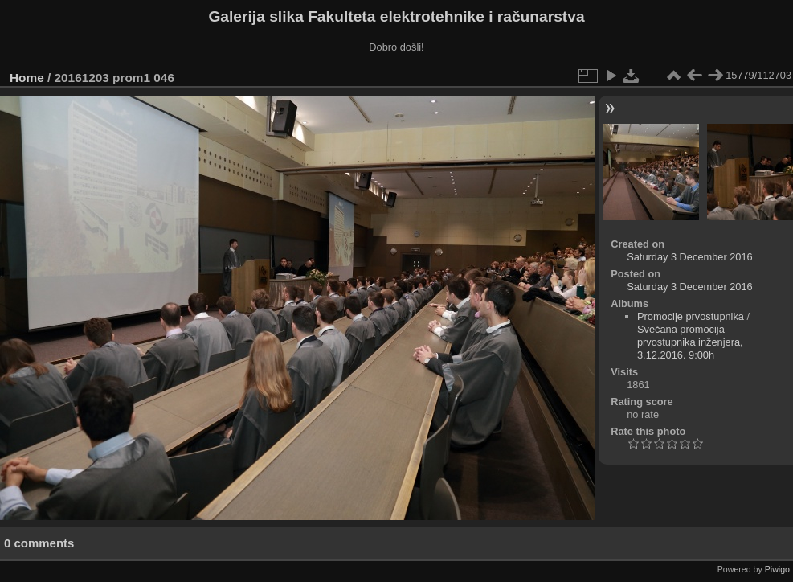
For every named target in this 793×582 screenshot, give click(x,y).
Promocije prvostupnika (690, 316)
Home (27, 77)
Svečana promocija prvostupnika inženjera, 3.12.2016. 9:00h (690, 342)
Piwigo (777, 569)
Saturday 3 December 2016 (690, 257)
